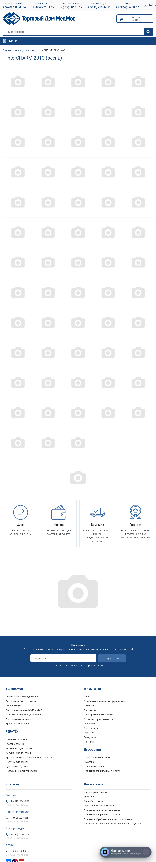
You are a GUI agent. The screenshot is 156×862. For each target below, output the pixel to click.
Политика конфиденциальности (102, 814)
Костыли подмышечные (19, 748)
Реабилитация (13, 705)
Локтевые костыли (17, 739)
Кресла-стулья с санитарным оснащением (29, 757)
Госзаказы (90, 723)
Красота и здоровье (17, 723)
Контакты (89, 741)
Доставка (89, 796)
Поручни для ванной (17, 762)
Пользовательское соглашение (102, 810)
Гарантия (89, 732)
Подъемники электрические (21, 771)
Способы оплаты (93, 801)
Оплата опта (91, 728)
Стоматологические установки (23, 714)
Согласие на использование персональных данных (112, 823)
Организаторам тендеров (98, 719)
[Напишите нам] (126, 852)
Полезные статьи (94, 766)
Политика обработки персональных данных (108, 819)
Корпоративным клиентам (99, 714)
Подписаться (112, 658)
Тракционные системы (18, 719)
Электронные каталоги (97, 757)
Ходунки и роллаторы (18, 753)
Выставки (89, 762)
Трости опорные (15, 744)
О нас (87, 696)
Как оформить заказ (95, 792)
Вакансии (89, 705)
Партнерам (90, 710)
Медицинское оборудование (22, 696)
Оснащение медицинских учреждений (105, 701)
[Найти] (148, 31)
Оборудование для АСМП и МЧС (24, 710)
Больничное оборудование (21, 701)
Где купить (90, 737)
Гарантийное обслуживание (99, 805)
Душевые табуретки (17, 766)
